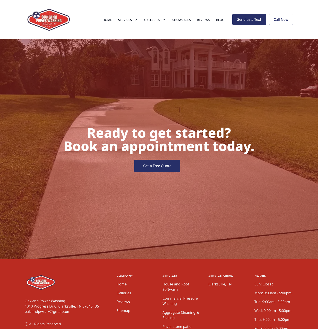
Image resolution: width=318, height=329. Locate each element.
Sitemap (123, 310)
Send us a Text (249, 19)
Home (107, 20)
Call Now (281, 19)
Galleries (124, 293)
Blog (220, 20)
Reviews (203, 20)
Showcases (181, 20)
